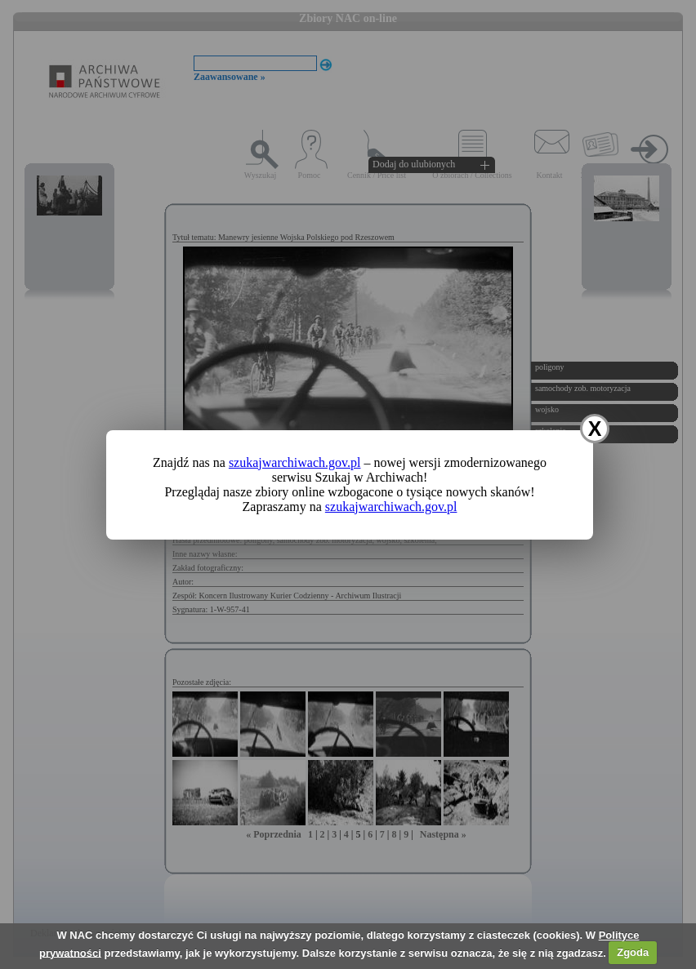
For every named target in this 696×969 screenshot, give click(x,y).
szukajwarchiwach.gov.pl (295, 462)
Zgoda (633, 952)
